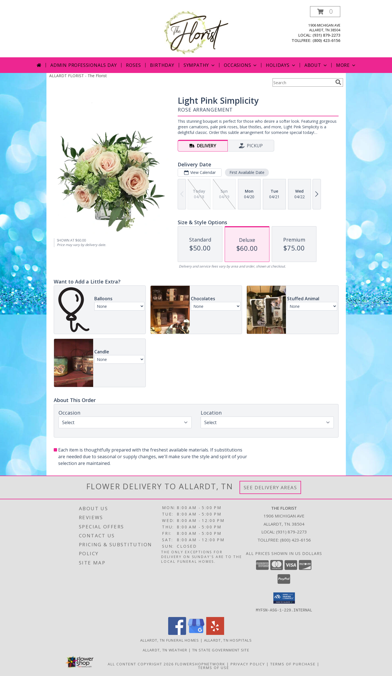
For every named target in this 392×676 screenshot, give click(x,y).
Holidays (281, 65)
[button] (325, 11)
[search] (338, 82)
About (316, 65)
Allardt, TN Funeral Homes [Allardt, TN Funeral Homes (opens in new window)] (169, 639)
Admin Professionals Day (83, 65)
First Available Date (246, 172)
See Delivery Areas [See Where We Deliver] (270, 487)
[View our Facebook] (177, 633)
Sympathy (200, 65)
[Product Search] (303, 82)
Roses (133, 65)
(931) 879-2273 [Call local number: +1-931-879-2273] (326, 35)
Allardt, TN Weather (165, 649)
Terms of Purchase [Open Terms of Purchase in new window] (293, 663)
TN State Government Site (220, 649)
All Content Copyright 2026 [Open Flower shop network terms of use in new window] (141, 663)
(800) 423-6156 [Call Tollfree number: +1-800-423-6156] (295, 540)
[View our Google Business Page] (196, 633)
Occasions (241, 65)
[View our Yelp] (215, 633)
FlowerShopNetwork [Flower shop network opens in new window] (200, 663)
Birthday (162, 65)
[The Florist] (196, 31)
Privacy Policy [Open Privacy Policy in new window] (248, 663)
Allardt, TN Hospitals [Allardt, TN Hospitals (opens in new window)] (228, 639)
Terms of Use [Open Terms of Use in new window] (213, 667)
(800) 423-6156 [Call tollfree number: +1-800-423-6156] (326, 40)
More (346, 65)
